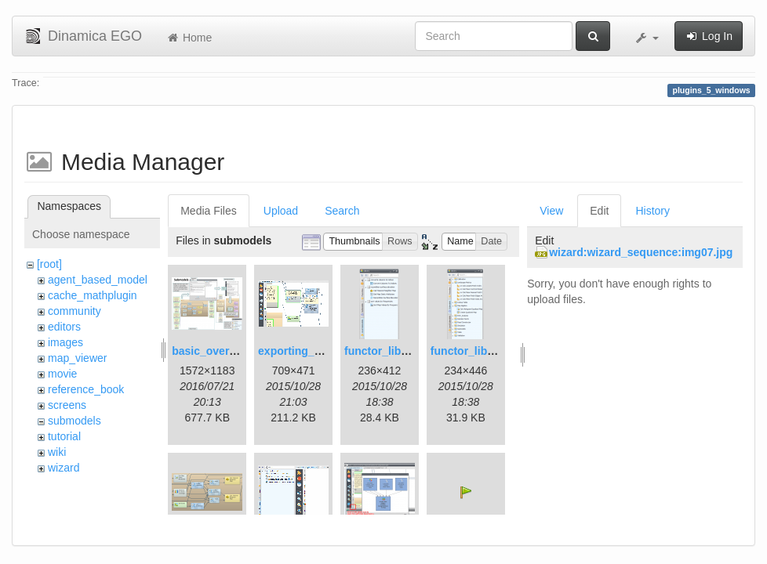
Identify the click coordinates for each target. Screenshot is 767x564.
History (652, 210)
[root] (49, 264)
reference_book (86, 389)
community (74, 311)
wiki (57, 452)
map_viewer (77, 358)
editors (64, 326)
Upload (281, 210)
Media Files (208, 210)
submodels (74, 420)
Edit (599, 210)
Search (342, 210)
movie (62, 373)
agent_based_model (97, 279)
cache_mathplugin (92, 295)
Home (188, 37)
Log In (708, 36)
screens (67, 405)
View (551, 210)
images (65, 342)
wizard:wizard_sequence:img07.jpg (640, 252)
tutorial (64, 436)
